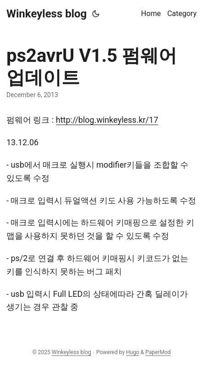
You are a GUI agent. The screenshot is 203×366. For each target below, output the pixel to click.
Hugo (132, 352)
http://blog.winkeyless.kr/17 (107, 120)
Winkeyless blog (46, 13)
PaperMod (157, 352)
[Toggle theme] (95, 13)
